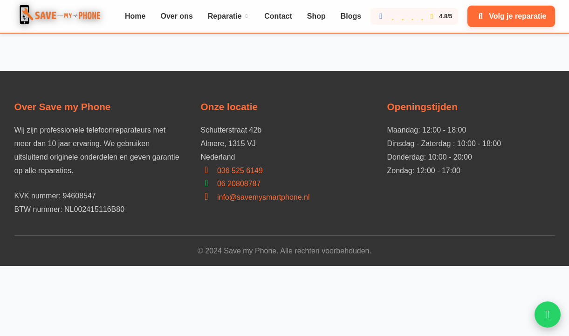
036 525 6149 (240, 171)
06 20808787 (239, 184)
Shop (316, 16)
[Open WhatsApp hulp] (548, 314)
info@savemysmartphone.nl (263, 197)
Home (135, 16)
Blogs (351, 16)
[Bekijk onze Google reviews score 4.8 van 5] (414, 16)
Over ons (176, 16)
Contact (278, 16)
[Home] (62, 16)
